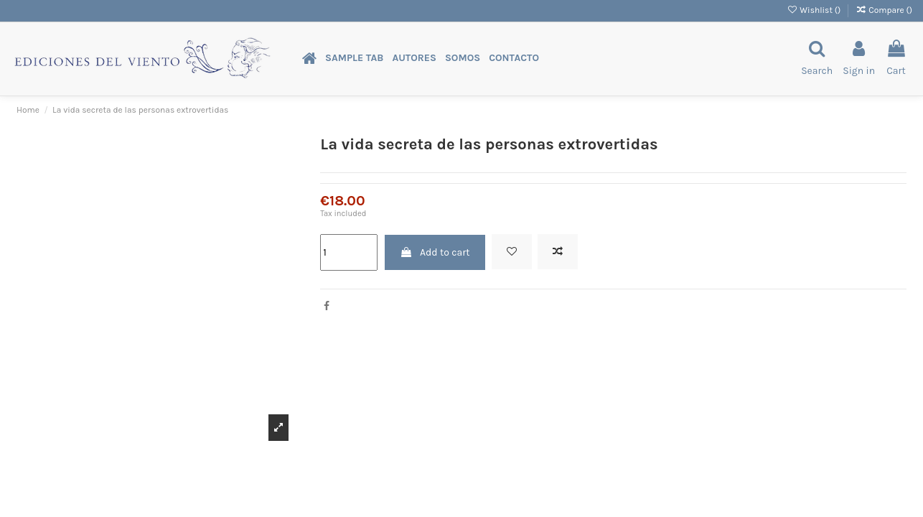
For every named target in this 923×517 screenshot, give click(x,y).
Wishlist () (815, 10)
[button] (354, 58)
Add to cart (435, 252)
